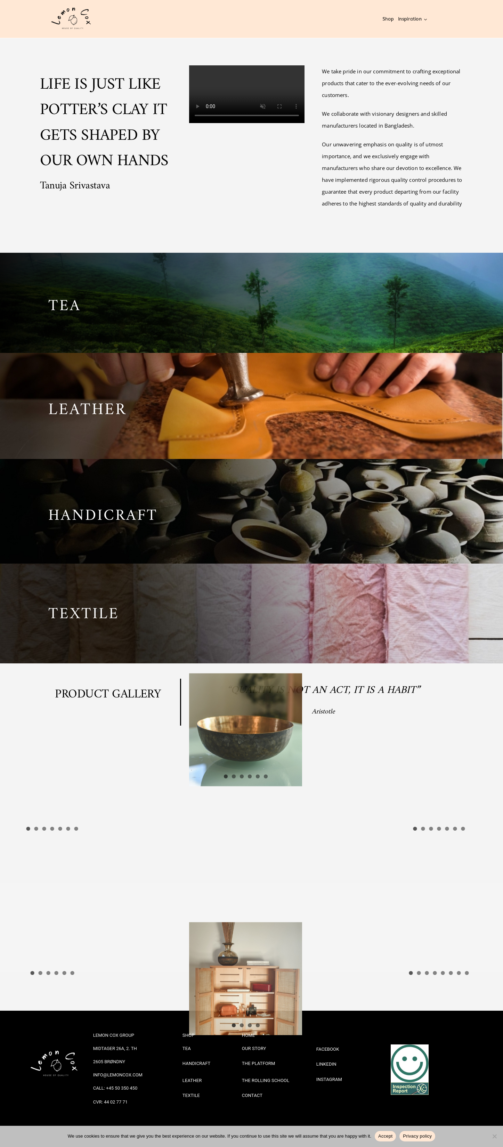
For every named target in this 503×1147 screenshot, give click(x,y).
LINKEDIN (326, 1063)
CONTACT (252, 1095)
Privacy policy (417, 1136)
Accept (385, 1136)
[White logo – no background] (56, 1043)
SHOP (188, 1034)
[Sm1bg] (410, 1046)
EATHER (93, 405)
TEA (64, 301)
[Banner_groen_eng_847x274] (410, 1084)
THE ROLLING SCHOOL (266, 1080)
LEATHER (192, 1080)
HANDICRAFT (103, 510)
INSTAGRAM (329, 1079)
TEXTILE (83, 608)
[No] (494, 1136)
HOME (248, 1034)
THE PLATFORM (258, 1063)
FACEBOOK (327, 1048)
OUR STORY (254, 1048)
